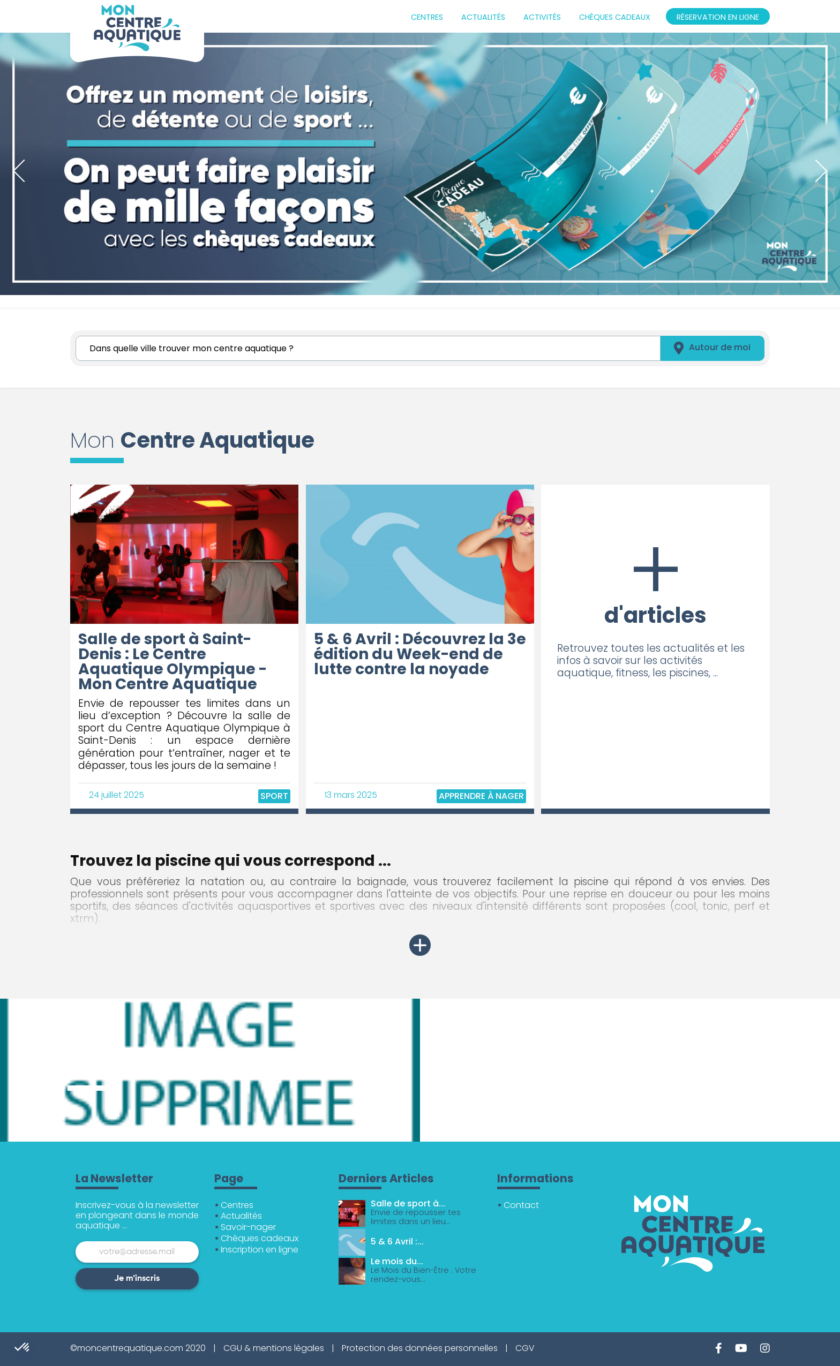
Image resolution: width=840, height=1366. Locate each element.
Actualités (483, 17)
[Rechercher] (368, 348)
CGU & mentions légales (273, 1348)
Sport (274, 796)
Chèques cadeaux (614, 17)
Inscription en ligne (259, 1249)
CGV (525, 1348)
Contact (521, 1205)
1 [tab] (5, 303)
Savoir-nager (248, 1227)
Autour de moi (712, 349)
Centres (427, 17)
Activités (542, 17)
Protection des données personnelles (420, 1348)
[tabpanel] (420, 164)
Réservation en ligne (718, 17)
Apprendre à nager (481, 796)
